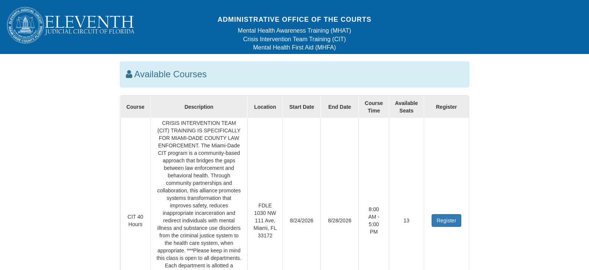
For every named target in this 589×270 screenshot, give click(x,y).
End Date (339, 107)
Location (265, 107)
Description (198, 107)
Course (135, 107)
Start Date (301, 107)
